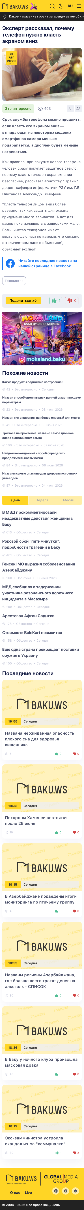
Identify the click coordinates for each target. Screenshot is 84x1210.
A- (71, 108)
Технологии (14, 281)
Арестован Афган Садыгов (28, 615)
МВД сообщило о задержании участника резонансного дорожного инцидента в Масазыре (37, 593)
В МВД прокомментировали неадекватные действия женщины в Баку (37, 518)
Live (28, 1193)
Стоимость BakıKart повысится (32, 632)
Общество (24, 532)
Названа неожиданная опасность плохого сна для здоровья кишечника (39, 739)
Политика (24, 578)
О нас (15, 1193)
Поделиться (23, 300)
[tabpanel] (42, 587)
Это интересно (18, 108)
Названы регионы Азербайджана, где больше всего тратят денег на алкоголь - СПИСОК (40, 981)
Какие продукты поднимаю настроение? (32, 382)
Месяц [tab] (68, 500)
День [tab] (15, 500)
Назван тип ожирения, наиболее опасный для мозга (41, 417)
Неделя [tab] (42, 500)
